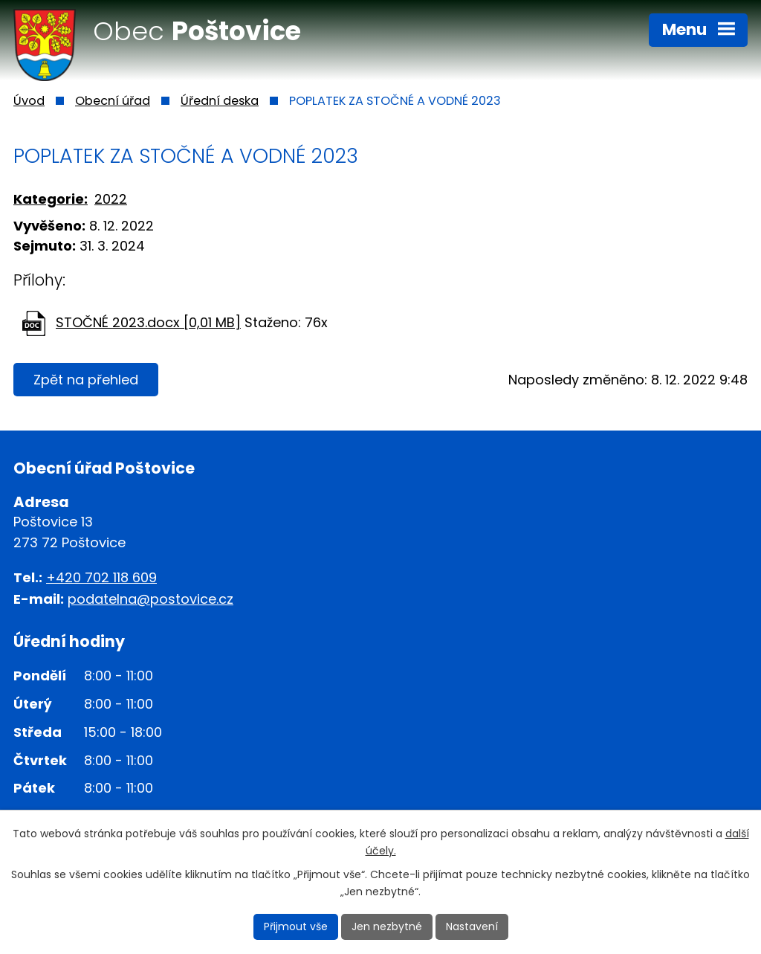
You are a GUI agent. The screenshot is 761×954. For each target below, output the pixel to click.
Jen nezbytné (387, 926)
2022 (110, 199)
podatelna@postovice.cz (150, 599)
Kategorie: (50, 199)
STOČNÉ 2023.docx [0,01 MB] (148, 322)
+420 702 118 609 (101, 577)
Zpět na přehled (85, 379)
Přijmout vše (296, 926)
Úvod (29, 100)
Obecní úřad (112, 100)
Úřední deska (220, 100)
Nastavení (472, 926)
